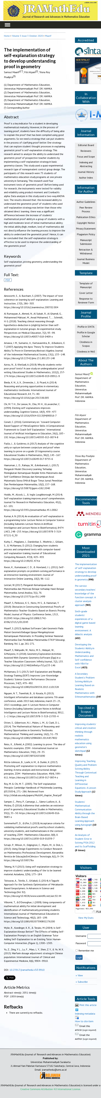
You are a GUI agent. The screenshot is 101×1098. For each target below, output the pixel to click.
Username (81, 935)
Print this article (88, 1005)
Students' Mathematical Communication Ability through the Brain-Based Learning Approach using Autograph (85, 813)
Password (81, 943)
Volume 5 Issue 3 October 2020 (27, 35)
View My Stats (86, 917)
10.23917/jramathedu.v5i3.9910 (27, 969)
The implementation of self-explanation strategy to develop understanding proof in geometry (86, 572)
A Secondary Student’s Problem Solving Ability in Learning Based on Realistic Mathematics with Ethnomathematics (85, 685)
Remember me (86, 950)
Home (7, 35)
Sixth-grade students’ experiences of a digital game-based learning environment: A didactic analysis (85, 623)
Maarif (48, 35)
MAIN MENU (7, 24)
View (80, 975)
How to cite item (84, 1021)
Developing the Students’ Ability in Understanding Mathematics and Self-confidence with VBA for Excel (84, 656)
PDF (7, 280)
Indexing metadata (85, 1013)
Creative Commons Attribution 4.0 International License (50, 1089)
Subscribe (83, 981)
